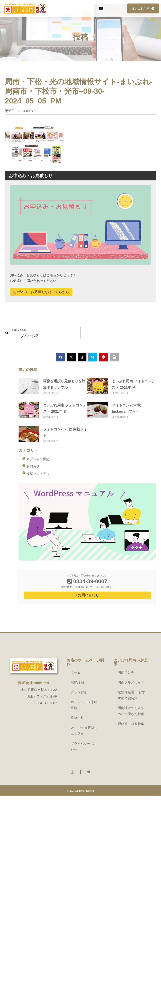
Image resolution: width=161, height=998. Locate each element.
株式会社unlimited (33, 683)
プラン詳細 (79, 692)
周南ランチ (126, 672)
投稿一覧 (77, 718)
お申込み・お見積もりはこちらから (41, 292)
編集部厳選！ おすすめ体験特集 (131, 695)
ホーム (76, 672)
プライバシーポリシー (84, 747)
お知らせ (33, 466)
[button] (101, 8)
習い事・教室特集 (131, 724)
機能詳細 (77, 682)
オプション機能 (38, 459)
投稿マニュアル (38, 474)
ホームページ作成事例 (84, 705)
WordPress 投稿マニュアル (84, 731)
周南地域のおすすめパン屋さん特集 (131, 711)
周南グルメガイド (131, 682)
